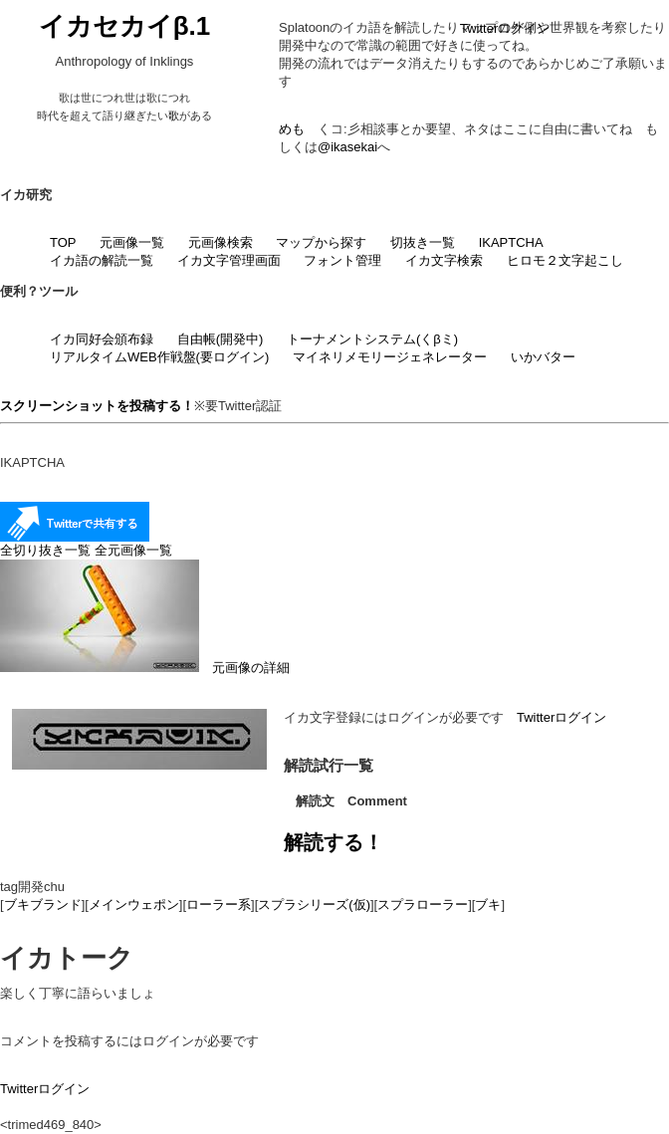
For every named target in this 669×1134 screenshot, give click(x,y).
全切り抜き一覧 (45, 550)
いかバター (543, 356)
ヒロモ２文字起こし (565, 260)
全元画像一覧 (133, 550)
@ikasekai (347, 146)
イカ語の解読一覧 (101, 260)
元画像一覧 (132, 242)
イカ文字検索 (444, 260)
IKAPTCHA (511, 242)
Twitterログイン (505, 28)
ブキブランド (43, 904)
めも (292, 128)
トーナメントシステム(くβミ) (372, 339)
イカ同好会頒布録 (101, 339)
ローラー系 (218, 904)
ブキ (488, 904)
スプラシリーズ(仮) (314, 904)
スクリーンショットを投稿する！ (97, 405)
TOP (63, 242)
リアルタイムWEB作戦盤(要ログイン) (159, 356)
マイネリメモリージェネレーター (390, 356)
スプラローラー (422, 904)
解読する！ (333, 842)
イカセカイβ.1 (125, 26)
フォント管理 (342, 260)
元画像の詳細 (145, 667)
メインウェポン (134, 904)
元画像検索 (220, 242)
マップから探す (321, 242)
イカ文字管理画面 (229, 260)
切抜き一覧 (422, 242)
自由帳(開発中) (220, 339)
